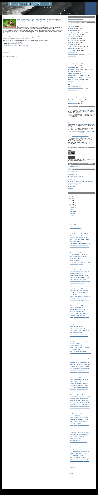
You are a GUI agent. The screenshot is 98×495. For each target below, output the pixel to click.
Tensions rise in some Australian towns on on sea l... (79, 358)
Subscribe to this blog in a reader (74, 166)
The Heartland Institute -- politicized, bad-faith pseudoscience (79, 83)
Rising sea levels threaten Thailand (76, 455)
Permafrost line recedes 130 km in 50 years (78, 319)
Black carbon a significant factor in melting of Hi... (79, 389)
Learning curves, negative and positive (75, 46)
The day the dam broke (72, 50)
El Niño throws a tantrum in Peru (76, 260)
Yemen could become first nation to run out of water (79, 322)
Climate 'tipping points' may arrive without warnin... (79, 383)
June (71, 217)
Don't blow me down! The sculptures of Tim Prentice (77, 77)
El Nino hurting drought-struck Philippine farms (78, 305)
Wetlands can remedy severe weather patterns (78, 351)
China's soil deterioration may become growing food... (80, 277)
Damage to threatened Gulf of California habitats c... (79, 288)
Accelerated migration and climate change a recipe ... (80, 377)
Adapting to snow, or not (72, 81)
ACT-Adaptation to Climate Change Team (75, 176)
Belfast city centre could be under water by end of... (79, 317)
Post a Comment (6, 52)
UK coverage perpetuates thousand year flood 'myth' (79, 461)
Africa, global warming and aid (75, 423)
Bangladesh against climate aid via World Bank (78, 334)
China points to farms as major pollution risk (78, 392)
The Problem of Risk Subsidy (73, 101)
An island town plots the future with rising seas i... (79, 426)
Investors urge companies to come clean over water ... (80, 360)
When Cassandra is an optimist (73, 40)
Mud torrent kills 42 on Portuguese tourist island (79, 286)
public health (25, 45)
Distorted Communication (72, 103)
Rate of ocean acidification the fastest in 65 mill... (79, 336)
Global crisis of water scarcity (75, 228)
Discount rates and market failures (74, 59)
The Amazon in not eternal (75, 440)
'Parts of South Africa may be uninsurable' (77, 315)
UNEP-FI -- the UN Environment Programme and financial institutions (80, 181)
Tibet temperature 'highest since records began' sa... (79, 425)
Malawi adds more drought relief (76, 241)
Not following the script (72, 28)
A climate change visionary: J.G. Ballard (75, 93)
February (72, 224)
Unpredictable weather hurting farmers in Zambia (79, 233)
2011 (70, 202)
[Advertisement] (74, 481)
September (72, 211)
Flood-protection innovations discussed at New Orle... (80, 239)
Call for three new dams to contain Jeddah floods (79, 387)
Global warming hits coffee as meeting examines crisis (80, 243)
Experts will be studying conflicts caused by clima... (79, 269)
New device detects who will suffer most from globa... (80, 368)
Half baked (70, 24)
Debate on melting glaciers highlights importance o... (79, 451)
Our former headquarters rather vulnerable (76, 75)
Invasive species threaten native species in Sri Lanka (80, 408)
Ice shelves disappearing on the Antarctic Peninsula (79, 271)
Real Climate (70, 189)
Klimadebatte (70, 177)
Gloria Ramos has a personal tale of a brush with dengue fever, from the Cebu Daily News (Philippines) (36, 19)
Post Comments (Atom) (12, 56)
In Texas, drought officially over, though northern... (79, 267)
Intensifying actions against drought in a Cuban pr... (79, 413)
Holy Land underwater (72, 30)
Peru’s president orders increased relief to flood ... (79, 463)
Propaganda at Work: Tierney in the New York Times (77, 97)
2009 (70, 469)
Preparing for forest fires (74, 231)
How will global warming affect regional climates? (79, 245)
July (71, 215)
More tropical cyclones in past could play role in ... (79, 256)
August (71, 213)
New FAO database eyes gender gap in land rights (79, 300)
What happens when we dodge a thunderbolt (76, 69)
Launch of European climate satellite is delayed (78, 298)
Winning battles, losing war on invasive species (78, 430)
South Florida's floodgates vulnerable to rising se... (79, 372)
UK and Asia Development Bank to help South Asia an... (80, 292)
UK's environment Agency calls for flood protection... (79, 248)
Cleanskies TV (81, 114)
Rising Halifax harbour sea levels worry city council (79, 379)
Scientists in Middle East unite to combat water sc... (79, 444)
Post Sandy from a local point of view (75, 61)
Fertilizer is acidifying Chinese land (76, 326)
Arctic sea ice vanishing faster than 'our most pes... (79, 419)
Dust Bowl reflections (72, 56)
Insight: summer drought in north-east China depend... (80, 459)
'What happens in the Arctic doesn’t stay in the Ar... (79, 301)
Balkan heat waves (73, 294)
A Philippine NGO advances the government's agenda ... (80, 353)
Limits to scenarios (71, 86)
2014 (70, 196)
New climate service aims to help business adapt (79, 390)
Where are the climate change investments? (76, 54)
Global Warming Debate (72, 171)
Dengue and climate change (75, 464)
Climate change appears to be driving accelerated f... (80, 449)
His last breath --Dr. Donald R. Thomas (75, 79)
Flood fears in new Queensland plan (76, 273)
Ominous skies (70, 71)
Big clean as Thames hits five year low (77, 307)
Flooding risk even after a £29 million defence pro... (79, 394)
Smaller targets (70, 44)
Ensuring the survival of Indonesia (76, 332)
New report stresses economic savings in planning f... (80, 445)
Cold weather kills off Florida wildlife (76, 339)
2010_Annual (8, 45)
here (69, 122)
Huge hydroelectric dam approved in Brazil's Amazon (80, 453)
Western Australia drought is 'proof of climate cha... (79, 406)
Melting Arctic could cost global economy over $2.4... (79, 400)
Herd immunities (71, 26)
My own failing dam (71, 67)
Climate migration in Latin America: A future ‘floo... (79, 265)
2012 (70, 200)
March (71, 222)
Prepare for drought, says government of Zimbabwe (79, 362)
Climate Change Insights (72, 172)
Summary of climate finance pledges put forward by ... (80, 296)
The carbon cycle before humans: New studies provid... (80, 320)
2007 (70, 473)
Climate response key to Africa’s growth (77, 370)
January (71, 467)
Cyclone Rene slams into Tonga (76, 345)
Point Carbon (70, 188)
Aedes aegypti (8, 40)
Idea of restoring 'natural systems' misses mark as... (79, 252)
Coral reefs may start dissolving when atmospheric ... (80, 275)
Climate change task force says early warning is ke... (79, 247)
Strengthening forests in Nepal (75, 438)
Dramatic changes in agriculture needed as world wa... (80, 366)
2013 (70, 198)
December (72, 205)
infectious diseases (14, 45)
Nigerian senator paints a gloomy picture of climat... (79, 434)
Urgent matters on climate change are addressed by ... (80, 313)
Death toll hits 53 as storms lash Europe (77, 226)
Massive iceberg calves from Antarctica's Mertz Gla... (80, 250)
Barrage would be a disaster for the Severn (78, 355)
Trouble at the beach (71, 36)
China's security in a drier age (75, 381)
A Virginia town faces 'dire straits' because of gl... (79, 328)
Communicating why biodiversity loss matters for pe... (80, 404)
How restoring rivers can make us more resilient (79, 385)
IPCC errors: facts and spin (75, 343)
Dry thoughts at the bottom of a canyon (75, 32)
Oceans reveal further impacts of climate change (79, 398)
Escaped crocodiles (71, 42)
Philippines (21, 45)
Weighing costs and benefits (73, 57)
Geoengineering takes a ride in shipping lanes (78, 254)
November (72, 207)
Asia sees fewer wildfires (74, 303)
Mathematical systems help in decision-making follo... (80, 373)
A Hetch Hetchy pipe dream (75, 349)
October (71, 209)
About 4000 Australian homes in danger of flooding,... (80, 341)
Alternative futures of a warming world (77, 337)
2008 (70, 471)
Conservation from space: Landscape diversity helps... (80, 402)
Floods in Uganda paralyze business (76, 264)
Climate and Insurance (72, 186)
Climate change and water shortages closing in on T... (80, 324)
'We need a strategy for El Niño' (76, 235)
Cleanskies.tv (85, 129)
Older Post (61, 54)
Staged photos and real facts (73, 38)
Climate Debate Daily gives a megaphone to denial (77, 95)
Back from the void (71, 65)
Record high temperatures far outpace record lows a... (80, 356)
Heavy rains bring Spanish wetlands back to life (78, 442)
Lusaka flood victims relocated (75, 258)
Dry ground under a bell (72, 63)
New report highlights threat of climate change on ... (79, 417)
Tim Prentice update (71, 73)
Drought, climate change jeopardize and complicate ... (80, 281)
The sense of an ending (72, 52)
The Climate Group (71, 179)
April (71, 220)
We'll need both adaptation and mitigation (75, 88)
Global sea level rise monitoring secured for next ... (79, 436)
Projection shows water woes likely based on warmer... (80, 309)
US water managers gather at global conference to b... (80, 432)
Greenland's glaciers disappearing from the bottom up (80, 347)
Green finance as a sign (72, 90)
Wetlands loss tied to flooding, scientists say (78, 457)
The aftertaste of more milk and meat (77, 311)
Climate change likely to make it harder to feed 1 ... (79, 428)
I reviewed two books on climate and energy (80, 136)
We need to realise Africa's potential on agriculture (79, 375)
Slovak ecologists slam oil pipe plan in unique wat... (79, 230)
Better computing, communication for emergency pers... (80, 364)
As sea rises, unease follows (75, 415)
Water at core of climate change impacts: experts (79, 411)
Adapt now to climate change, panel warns (78, 279)
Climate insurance (73, 284)
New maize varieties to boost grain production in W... (79, 330)
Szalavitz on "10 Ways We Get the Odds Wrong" (77, 91)
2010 (70, 204)
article (91, 143)
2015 (70, 194)
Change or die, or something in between (75, 99)
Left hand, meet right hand (73, 34)
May (71, 219)
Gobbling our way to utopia (73, 48)
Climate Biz (76, 133)
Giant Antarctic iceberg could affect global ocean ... (79, 237)
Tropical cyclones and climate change (77, 283)
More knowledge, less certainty (75, 447)
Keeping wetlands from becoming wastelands (78, 421)
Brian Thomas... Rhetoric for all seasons (75, 19)
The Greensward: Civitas (72, 174)
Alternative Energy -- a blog (73, 184)
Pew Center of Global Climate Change (75, 183)
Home (33, 54)
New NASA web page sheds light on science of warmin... (80, 262)
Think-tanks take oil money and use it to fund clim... (79, 409)
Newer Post (5, 54)
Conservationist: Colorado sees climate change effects (80, 396)
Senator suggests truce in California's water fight (79, 290)
